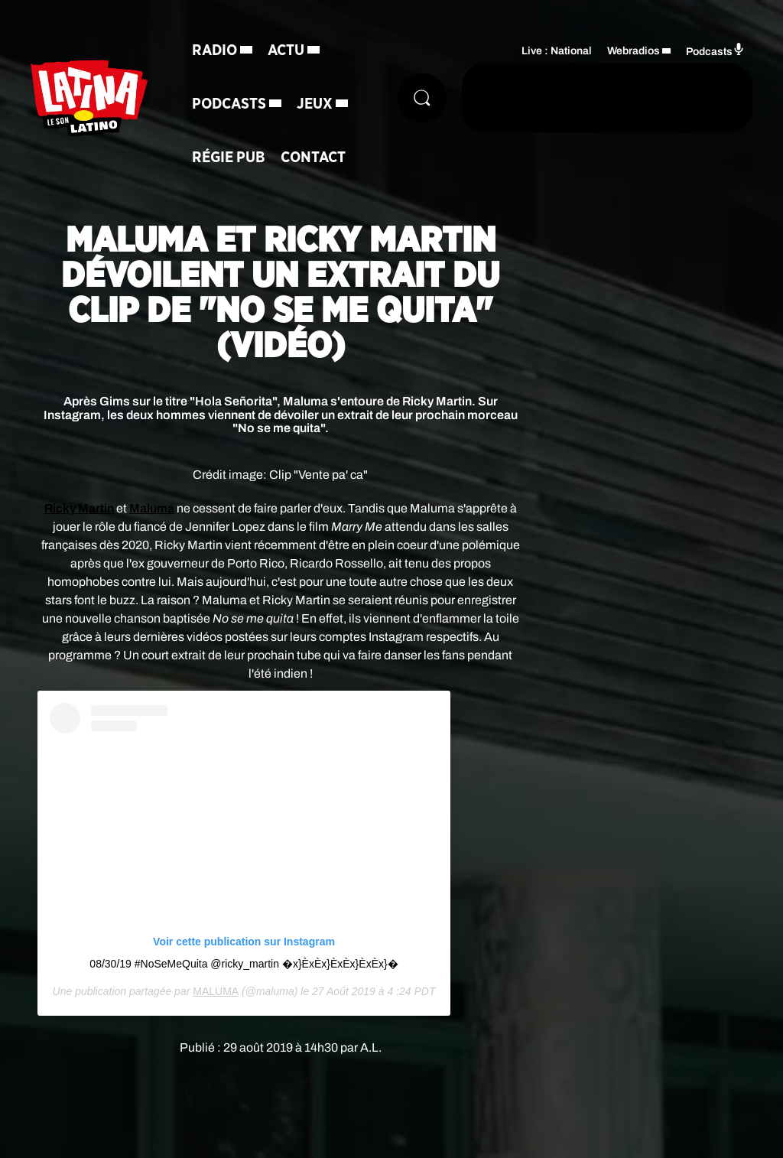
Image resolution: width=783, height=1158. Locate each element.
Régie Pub (228, 157)
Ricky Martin (79, 508)
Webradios (633, 51)
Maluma (151, 508)
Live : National (556, 51)
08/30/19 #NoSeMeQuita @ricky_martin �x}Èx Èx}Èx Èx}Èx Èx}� (243, 964)
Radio (214, 50)
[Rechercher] (422, 97)
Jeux (315, 104)
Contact (313, 157)
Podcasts (229, 104)
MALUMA (216, 991)
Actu (286, 50)
